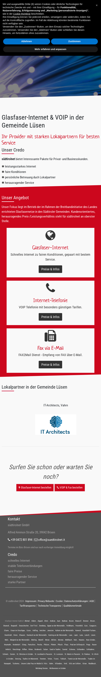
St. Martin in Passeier (72, 654)
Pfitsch (60, 645)
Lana (81, 635)
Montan (60, 640)
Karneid (78, 630)
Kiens (16, 635)
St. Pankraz (86, 654)
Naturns (81, 640)
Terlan (50, 659)
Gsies (29, 630)
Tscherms (16, 664)
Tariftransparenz (28, 605)
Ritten (31, 649)
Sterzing (18, 659)
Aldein (33, 621)
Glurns (6, 630)
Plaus (66, 645)
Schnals (5, 654)
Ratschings (16, 649)
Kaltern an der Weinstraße (64, 630)
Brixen (92, 621)
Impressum (30, 601)
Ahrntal (27, 621)
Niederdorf (16, 645)
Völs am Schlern (75, 664)
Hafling (35, 630)
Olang (24, 645)
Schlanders (81, 649)
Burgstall (14, 626)
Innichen (42, 630)
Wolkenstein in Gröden (57, 668)
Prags (88, 645)
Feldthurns (70, 626)
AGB (91, 601)
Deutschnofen (24, 626)
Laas (70, 635)
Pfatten (53, 645)
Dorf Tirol (33, 626)
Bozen (71, 621)
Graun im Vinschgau (18, 630)
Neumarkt (7, 645)
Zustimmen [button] (74, 41)
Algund (40, 621)
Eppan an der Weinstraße (56, 626)
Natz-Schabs (90, 640)
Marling (34, 640)
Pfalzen (46, 645)
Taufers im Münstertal (30, 659)
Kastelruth (8, 635)
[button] (96, 5)
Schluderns (90, 649)
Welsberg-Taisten (42, 668)
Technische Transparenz (49, 605)
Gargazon (92, 626)
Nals (75, 640)
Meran (47, 640)
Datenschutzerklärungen (76, 601)
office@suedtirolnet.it (49, 540)
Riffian (24, 649)
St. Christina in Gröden (25, 654)
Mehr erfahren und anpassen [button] (50, 49)
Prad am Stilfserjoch (77, 645)
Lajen (76, 635)
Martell (40, 640)
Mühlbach (68, 640)
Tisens (56, 659)
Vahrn (51, 664)
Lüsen (93, 635)
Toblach (63, 659)
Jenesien (50, 630)
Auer (58, 621)
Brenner (85, 621)
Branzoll (78, 621)
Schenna (72, 649)
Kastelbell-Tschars (89, 630)
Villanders (58, 664)
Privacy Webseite (46, 601)
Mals (6, 640)
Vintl (65, 664)
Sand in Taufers (55, 649)
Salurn (45, 649)
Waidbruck (92, 664)
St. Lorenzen (58, 654)
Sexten (12, 654)
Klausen (22, 635)
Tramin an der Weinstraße (77, 659)
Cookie (59, 601)
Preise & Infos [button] (50, 269)
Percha (39, 645)
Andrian (52, 621)
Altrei (46, 621)
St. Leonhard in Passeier (43, 654)
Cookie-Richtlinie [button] (22, 14)
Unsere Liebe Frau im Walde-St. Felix (34, 664)
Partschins (31, 645)
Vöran (84, 664)
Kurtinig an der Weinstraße (57, 635)
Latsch (87, 635)
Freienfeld (79, 626)
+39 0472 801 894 (20, 540)
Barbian (64, 621)
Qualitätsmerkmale (72, 605)
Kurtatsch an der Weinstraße (37, 635)
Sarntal (64, 649)
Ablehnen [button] (26, 41)
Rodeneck (38, 649)
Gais (86, 626)
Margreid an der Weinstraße (19, 640)
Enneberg (42, 626)
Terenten (43, 659)
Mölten (53, 640)
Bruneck (6, 626)
